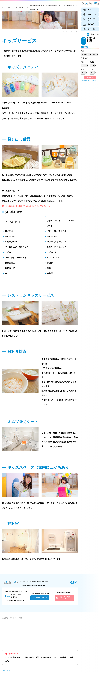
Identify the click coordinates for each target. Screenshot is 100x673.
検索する (90, 77)
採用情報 (5, 618)
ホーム (65, 31)
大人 (82, 69)
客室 (89, 9)
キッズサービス (92, 19)
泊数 (82, 62)
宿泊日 (83, 51)
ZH (88, 34)
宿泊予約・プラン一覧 (65, 597)
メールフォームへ (41, 597)
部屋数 (92, 62)
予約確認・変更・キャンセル (90, 80)
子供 (91, 69)
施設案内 (91, 24)
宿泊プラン (92, 14)
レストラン (92, 29)
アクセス (96, 34)
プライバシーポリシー (17, 618)
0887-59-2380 (91, 39)
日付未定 (84, 58)
